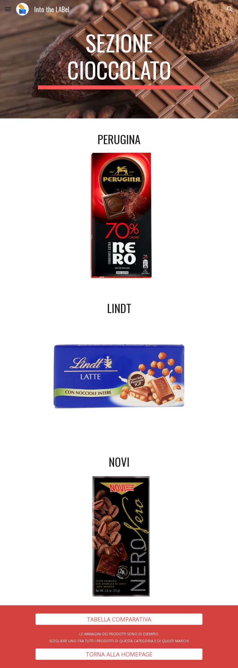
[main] (118, 59)
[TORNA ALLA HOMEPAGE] (119, 654)
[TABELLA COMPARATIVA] (119, 619)
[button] (8, 9)
